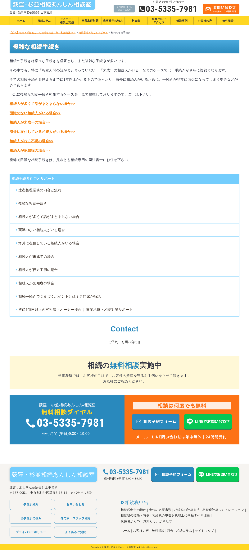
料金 (170, 530)
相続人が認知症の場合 (30, 150)
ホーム (125, 530)
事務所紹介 (30, 504)
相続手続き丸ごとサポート (33, 179)
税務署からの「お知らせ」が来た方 (146, 521)
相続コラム (184, 530)
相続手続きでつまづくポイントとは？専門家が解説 (59, 296)
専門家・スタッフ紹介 (76, 518)
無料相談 (158, 530)
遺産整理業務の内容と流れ (39, 190)
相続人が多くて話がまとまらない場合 (48, 217)
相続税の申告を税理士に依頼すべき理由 (181, 515)
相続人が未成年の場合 (30, 122)
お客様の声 (141, 530)
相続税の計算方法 (187, 509)
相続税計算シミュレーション (223, 509)
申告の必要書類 (160, 509)
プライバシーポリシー (31, 532)
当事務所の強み (31, 518)
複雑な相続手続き (32, 203)
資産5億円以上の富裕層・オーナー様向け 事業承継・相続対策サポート (75, 310)
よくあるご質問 (75, 532)
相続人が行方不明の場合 (31, 141)
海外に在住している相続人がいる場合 (48, 243)
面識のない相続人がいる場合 (35, 113)
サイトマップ (204, 530)
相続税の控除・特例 (135, 515)
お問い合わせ (75, 504)
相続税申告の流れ (133, 509)
